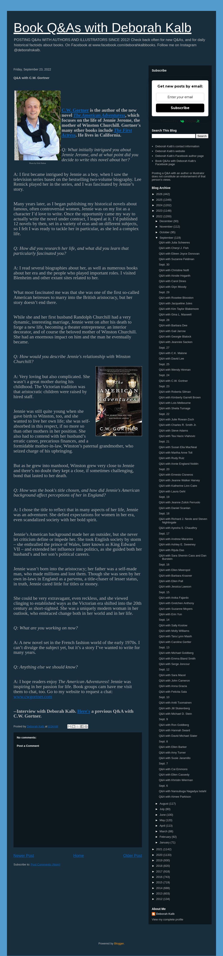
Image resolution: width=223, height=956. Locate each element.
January (165, 842)
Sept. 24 (164, 375)
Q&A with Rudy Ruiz (171, 458)
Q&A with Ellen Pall (171, 581)
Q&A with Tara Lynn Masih (175, 636)
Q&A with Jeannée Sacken (175, 342)
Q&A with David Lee (171, 358)
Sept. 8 (163, 741)
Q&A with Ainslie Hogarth (174, 275)
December (167, 221)
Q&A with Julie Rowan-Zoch (176, 419)
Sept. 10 (164, 697)
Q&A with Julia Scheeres (174, 242)
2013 (159, 893)
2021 (159, 849)
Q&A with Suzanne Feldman (176, 259)
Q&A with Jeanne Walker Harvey (179, 480)
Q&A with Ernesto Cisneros (176, 474)
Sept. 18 (164, 513)
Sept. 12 (164, 669)
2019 (159, 860)
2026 (159, 194)
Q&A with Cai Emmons (173, 769)
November (167, 226)
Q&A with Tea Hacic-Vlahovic (177, 436)
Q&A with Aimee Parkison (175, 796)
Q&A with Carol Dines (172, 281)
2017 (159, 871)
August (164, 803)
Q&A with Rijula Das (171, 550)
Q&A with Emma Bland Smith (177, 658)
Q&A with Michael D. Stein (175, 713)
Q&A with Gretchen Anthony (176, 603)
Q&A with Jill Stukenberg (174, 708)
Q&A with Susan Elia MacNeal (178, 447)
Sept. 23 (164, 386)
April (163, 825)
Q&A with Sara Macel (172, 675)
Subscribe (180, 108)
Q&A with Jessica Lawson (175, 586)
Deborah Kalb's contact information (177, 146)
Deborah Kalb (165, 913)
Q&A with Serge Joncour (174, 664)
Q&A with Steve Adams (173, 430)
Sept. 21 (164, 441)
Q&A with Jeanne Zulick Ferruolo (179, 502)
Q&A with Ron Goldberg (174, 724)
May (163, 820)
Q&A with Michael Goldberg (176, 652)
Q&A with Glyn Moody (172, 286)
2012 (159, 899)
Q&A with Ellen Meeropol (174, 570)
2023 (159, 210)
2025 (159, 199)
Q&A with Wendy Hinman (175, 369)
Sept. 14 (164, 619)
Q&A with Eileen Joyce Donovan (179, 253)
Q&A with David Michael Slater (178, 735)
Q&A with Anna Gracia (173, 686)
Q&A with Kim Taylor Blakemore (179, 308)
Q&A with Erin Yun (170, 614)
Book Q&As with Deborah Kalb (102, 27)
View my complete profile (167, 919)
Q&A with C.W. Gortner (173, 380)
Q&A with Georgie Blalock (175, 336)
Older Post (132, 855)
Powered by (180, 121)
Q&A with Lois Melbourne (175, 402)
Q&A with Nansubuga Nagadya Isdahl (182, 791)
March (164, 831)
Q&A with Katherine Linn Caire (178, 485)
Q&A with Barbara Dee (173, 325)
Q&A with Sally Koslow (173, 625)
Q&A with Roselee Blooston (176, 297)
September (167, 237)
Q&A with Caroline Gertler (175, 642)
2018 (159, 865)
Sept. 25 (164, 364)
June (163, 814)
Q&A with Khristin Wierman (176, 780)
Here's (83, 711)
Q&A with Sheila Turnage (174, 408)
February (166, 836)
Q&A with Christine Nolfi (174, 270)
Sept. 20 (164, 469)
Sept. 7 (163, 763)
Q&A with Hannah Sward (174, 730)
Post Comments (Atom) (45, 864)
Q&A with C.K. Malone (173, 353)
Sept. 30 (164, 264)
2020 (159, 855)
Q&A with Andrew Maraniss (176, 539)
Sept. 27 (164, 347)
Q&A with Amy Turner (172, 752)
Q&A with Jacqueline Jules (175, 303)
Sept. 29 (164, 292)
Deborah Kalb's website (170, 151)
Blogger (119, 943)
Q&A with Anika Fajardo (174, 597)
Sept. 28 (164, 320)
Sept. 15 (164, 592)
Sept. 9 (163, 719)
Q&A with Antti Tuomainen (175, 702)
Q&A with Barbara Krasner (175, 575)
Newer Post (24, 855)
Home (78, 855)
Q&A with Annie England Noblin (178, 463)
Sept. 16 (164, 564)
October (165, 232)
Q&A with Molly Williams (174, 630)
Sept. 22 (164, 414)
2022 (159, 216)
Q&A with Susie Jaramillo (174, 758)
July (163, 809)
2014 (159, 888)
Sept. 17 (164, 533)
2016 (159, 877)
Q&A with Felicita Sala (173, 691)
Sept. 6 (163, 785)
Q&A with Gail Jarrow (172, 331)
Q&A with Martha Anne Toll (175, 452)
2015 (159, 882)
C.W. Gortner (75, 110)
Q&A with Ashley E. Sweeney (177, 544)
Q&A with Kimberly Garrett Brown (180, 397)
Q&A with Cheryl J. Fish (174, 248)
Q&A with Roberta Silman (175, 391)
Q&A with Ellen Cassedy (174, 774)
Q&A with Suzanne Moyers (176, 608)
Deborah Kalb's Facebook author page (179, 156)
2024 (159, 205)
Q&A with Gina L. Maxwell (175, 314)
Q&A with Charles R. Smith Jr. (177, 425)
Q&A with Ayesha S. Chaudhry (178, 527)
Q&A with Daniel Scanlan (174, 508)
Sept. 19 (164, 497)
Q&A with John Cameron (174, 680)
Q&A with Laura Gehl (172, 491)
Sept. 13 (164, 647)
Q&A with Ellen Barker (173, 747)
